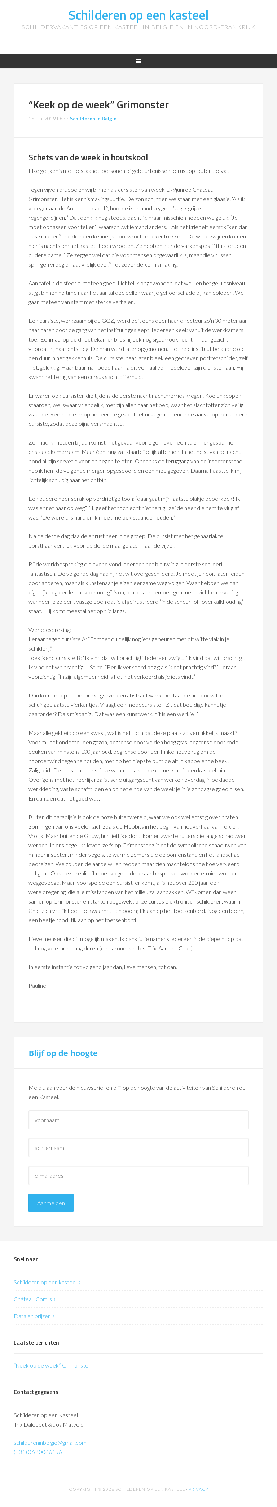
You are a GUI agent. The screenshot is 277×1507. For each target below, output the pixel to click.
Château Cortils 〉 (36, 1299)
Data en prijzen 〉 (36, 1315)
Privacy (198, 1489)
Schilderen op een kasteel (138, 15)
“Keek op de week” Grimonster (52, 1365)
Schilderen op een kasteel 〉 (49, 1282)
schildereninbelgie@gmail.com (50, 1442)
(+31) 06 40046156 (38, 1451)
